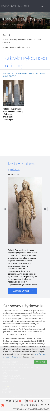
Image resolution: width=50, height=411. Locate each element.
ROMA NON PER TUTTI (15, 5)
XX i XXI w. (40, 73)
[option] (25, 228)
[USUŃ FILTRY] (9, 76)
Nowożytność (21, 73)
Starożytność (8, 73)
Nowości (13, 175)
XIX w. (31, 73)
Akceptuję (40, 362)
